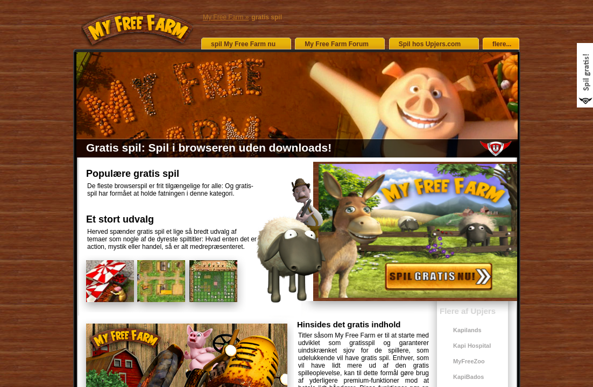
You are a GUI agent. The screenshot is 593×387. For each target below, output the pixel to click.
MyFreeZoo (469, 361)
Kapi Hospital (472, 345)
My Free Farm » (226, 17)
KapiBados (468, 377)
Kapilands (467, 330)
